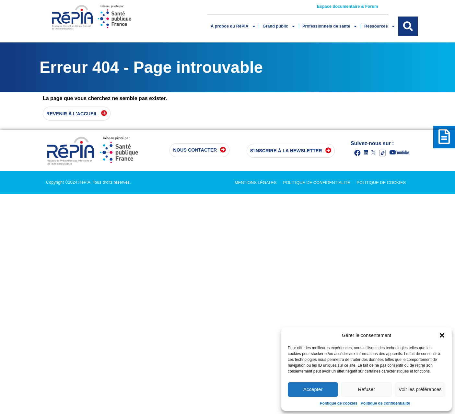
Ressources (379, 26)
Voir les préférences (420, 389)
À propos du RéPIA (233, 26)
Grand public (279, 26)
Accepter (312, 389)
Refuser (366, 389)
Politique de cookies (338, 403)
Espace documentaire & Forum (347, 6)
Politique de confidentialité (385, 403)
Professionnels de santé (329, 26)
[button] (442, 335)
